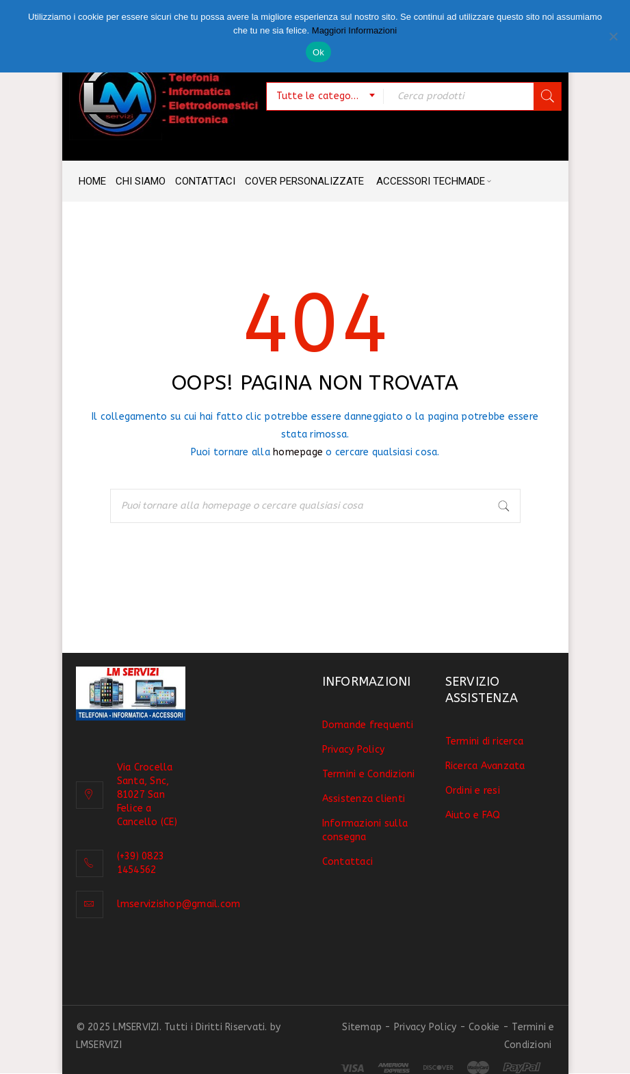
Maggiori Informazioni (354, 30)
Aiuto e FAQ (473, 815)
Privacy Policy (353, 749)
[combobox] (325, 96)
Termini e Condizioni (368, 774)
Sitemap (362, 1027)
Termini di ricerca (484, 741)
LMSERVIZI (99, 1045)
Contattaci (347, 862)
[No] (613, 36)
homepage (298, 452)
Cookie (484, 1027)
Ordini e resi (472, 790)
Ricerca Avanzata (485, 766)
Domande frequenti (367, 725)
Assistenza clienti (364, 799)
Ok (318, 52)
